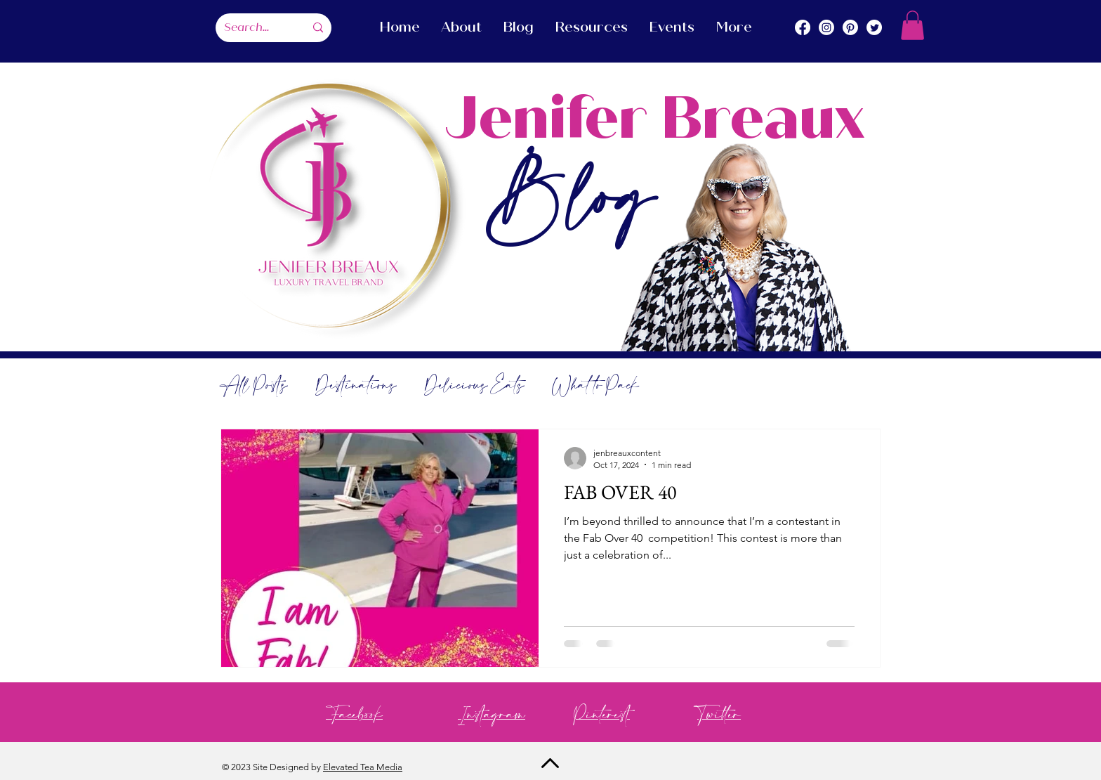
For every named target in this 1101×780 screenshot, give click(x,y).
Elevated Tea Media (362, 767)
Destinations (355, 386)
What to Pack (595, 386)
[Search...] (254, 27)
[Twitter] (874, 27)
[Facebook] (802, 27)
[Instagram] (826, 27)
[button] (912, 25)
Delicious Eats (474, 386)
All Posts (253, 386)
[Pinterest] (850, 27)
